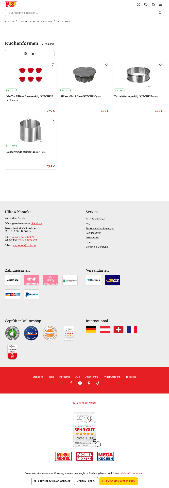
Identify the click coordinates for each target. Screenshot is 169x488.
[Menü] (160, 4)
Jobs (51, 376)
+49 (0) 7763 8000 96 (22, 236)
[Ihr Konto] (138, 4)
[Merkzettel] (146, 4)
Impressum (64, 376)
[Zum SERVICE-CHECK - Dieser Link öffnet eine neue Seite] (84, 430)
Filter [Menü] (29, 54)
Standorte (36, 223)
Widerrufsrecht (111, 376)
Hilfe (88, 242)
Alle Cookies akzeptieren (118, 481)
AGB (77, 376)
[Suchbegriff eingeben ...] (84, 12)
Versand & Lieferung (97, 246)
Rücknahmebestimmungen (100, 228)
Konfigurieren (86, 481)
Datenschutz (92, 376)
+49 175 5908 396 (27, 239)
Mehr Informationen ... (132, 473)
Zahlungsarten (93, 232)
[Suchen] (160, 13)
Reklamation (92, 237)
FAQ (88, 223)
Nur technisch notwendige (52, 481)
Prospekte (130, 376)
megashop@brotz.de (24, 245)
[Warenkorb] (153, 4)
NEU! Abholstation (95, 219)
